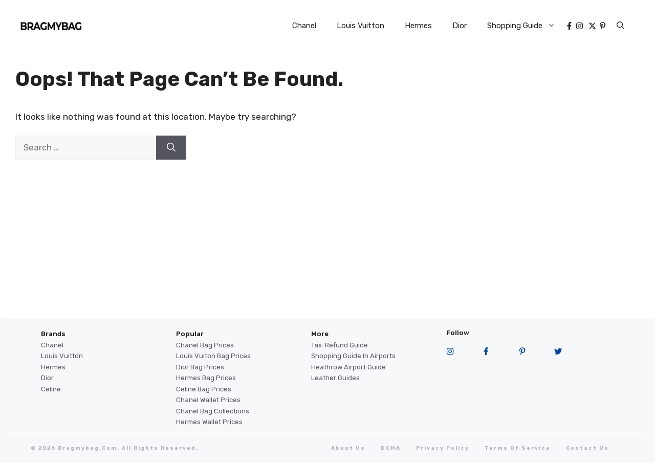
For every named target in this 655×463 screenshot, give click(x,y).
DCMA (391, 448)
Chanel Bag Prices (205, 345)
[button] (620, 25)
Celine (51, 389)
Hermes (418, 25)
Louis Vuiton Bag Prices (213, 356)
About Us (348, 448)
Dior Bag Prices (200, 367)
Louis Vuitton (360, 25)
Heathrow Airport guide (348, 367)
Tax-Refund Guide (339, 345)
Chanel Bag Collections (212, 411)
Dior (459, 25)
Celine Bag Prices (203, 389)
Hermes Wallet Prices (209, 422)
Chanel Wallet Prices (208, 400)
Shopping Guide (526, 25)
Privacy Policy (442, 448)
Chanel (304, 25)
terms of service (518, 448)
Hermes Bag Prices (206, 378)
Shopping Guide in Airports (353, 356)
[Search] (171, 148)
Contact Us (587, 448)
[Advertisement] (327, 246)
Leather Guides (335, 378)
